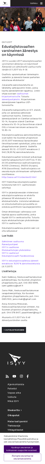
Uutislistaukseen (14, 330)
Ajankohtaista (16, 384)
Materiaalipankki (18, 421)
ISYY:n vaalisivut (10, 253)
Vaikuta (12, 397)
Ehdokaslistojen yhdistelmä (16, 250)
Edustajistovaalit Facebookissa (18, 256)
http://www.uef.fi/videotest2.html (19, 177)
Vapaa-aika (14, 393)
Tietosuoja (14, 425)
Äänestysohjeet (10, 244)
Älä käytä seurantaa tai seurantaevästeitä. (22, 457)
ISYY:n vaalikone (10, 247)
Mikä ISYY (13, 401)
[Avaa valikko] (40, 3)
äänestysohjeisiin (11, 99)
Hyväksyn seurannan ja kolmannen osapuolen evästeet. (21, 449)
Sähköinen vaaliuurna (13, 241)
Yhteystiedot (15, 430)
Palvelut (12, 388)
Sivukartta (14, 410)
